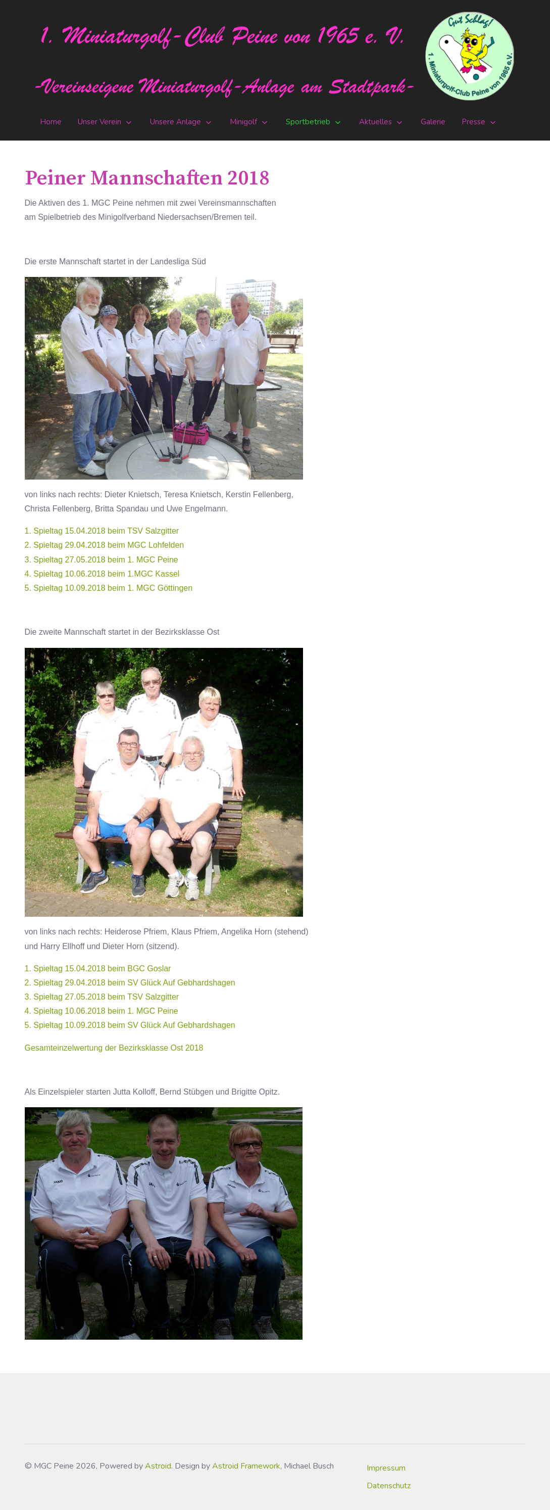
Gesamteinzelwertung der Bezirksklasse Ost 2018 (114, 1048)
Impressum (386, 1468)
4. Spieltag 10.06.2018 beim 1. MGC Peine (101, 1011)
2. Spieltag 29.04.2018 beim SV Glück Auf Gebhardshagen (130, 982)
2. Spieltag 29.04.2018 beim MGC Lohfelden (104, 545)
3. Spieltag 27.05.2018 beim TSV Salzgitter (102, 997)
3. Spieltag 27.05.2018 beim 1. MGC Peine (101, 559)
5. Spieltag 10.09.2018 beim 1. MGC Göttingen (109, 588)
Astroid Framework (246, 1466)
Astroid (158, 1466)
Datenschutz (389, 1485)
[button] (106, 122)
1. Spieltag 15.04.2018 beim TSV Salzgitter (102, 531)
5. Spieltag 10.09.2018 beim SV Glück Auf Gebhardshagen (130, 1025)
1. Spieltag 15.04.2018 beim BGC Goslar (98, 968)
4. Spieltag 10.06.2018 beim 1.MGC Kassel (102, 574)
